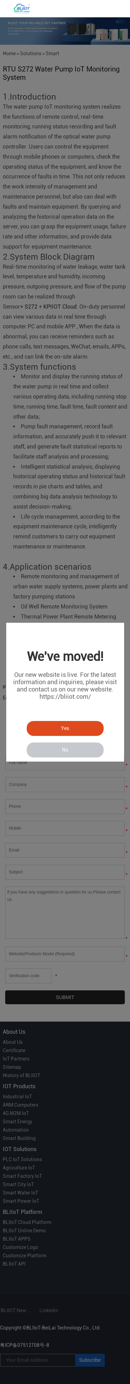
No (65, 750)
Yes (65, 728)
